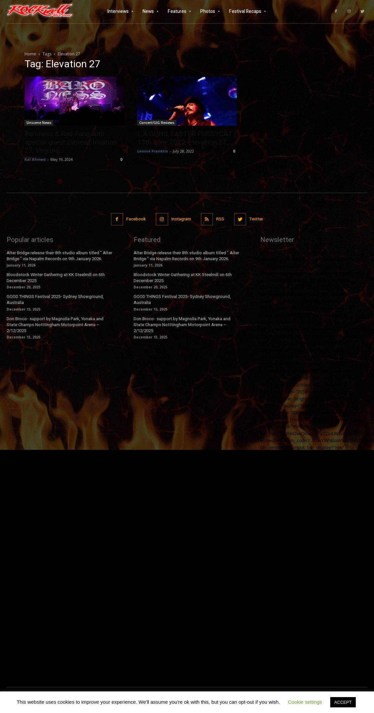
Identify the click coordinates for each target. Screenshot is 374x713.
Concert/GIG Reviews (156, 122)
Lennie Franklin (152, 151)
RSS (220, 219)
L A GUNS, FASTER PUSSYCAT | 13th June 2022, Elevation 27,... (186, 138)
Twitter (256, 219)
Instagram (181, 219)
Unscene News (39, 122)
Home (30, 54)
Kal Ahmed (35, 159)
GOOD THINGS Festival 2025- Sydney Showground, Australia (55, 299)
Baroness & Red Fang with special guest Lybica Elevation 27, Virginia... (71, 142)
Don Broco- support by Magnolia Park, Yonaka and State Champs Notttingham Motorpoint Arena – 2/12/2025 (55, 325)
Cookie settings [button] (305, 702)
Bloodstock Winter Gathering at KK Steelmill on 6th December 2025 (56, 277)
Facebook (136, 219)
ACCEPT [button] (343, 702)
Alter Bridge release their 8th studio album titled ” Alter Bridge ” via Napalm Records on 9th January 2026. (59, 256)
